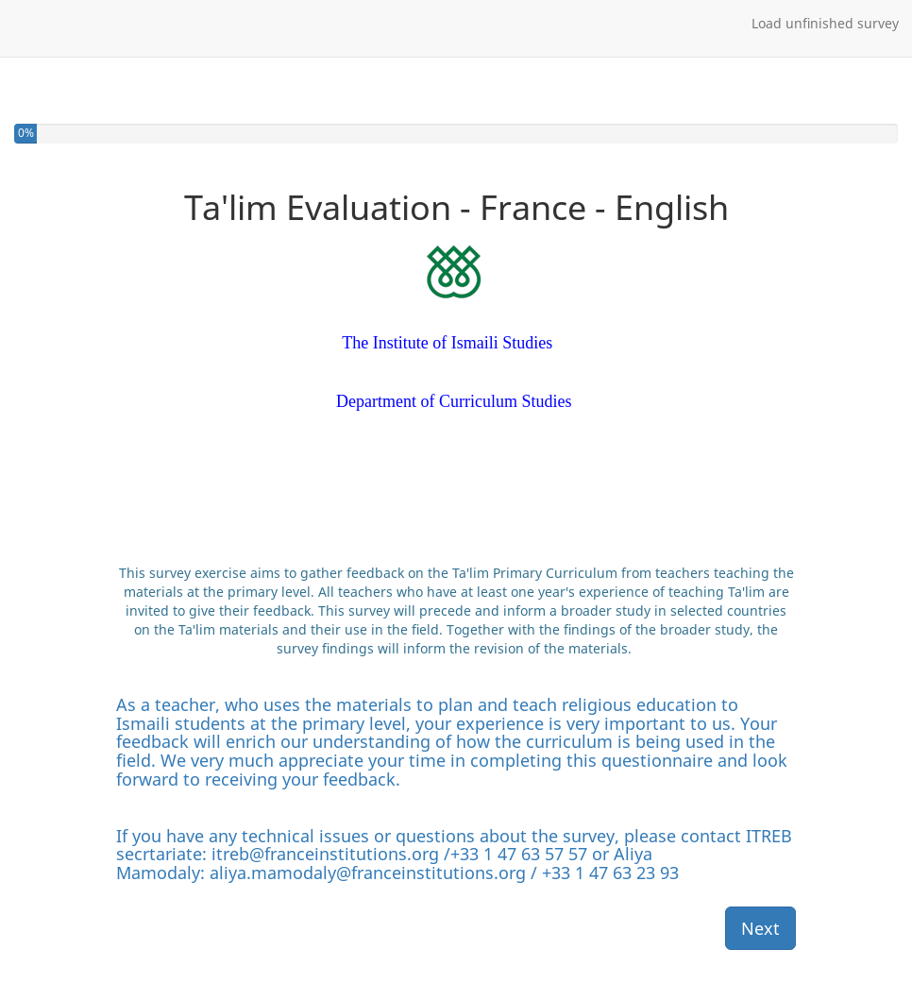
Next (760, 928)
